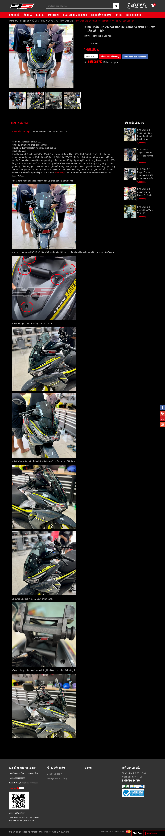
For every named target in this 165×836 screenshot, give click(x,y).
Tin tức (118, 14)
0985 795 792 (139, 4)
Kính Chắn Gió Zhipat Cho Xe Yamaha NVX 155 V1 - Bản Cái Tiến (145, 174)
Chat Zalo (137, 833)
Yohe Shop (60, 172)
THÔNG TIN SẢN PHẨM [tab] (19, 123)
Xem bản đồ (17, 788)
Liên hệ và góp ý (54, 773)
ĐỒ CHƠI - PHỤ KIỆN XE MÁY (44, 20)
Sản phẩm (27, 14)
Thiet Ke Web (50, 832)
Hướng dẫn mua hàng (101, 14)
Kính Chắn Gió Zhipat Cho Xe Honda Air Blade (144, 192)
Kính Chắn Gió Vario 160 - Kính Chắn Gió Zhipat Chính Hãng (144, 135)
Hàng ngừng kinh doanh (75, 14)
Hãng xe (40, 14)
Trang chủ (14, 14)
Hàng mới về (53, 14)
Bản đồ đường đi (134, 14)
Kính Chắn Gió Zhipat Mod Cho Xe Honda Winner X (145, 154)
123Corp (65, 832)
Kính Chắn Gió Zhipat (22, 131)
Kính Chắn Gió (66, 20)
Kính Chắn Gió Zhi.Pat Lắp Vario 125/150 (145, 210)
